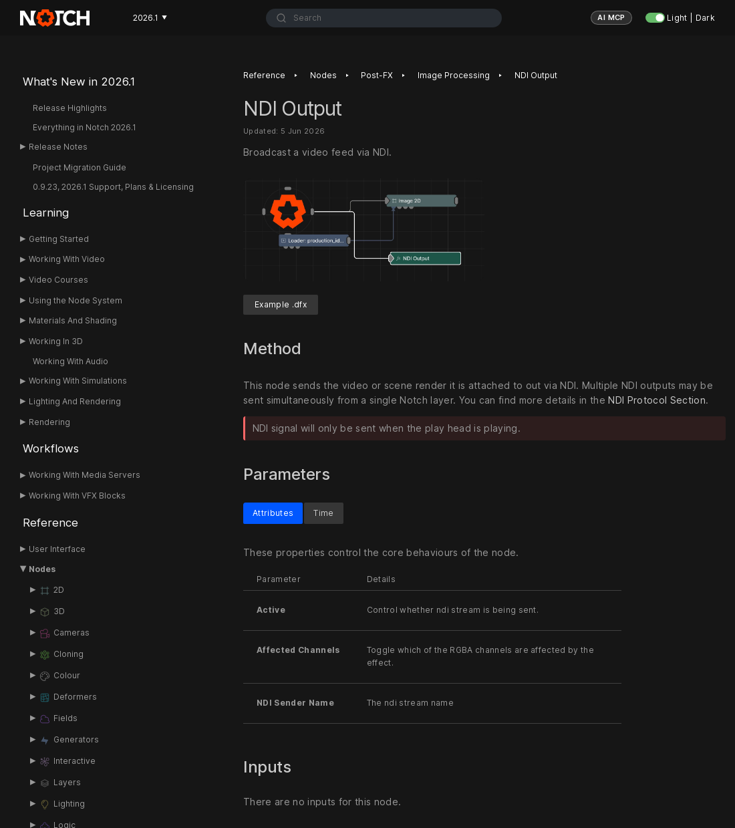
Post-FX (377, 75)
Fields (58, 719)
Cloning (61, 655)
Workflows (51, 448)
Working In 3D (56, 341)
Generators (69, 740)
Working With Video (67, 259)
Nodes (42, 569)
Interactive (67, 762)
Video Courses (58, 280)
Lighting (62, 805)
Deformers (68, 698)
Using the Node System (75, 300)
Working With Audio (70, 361)
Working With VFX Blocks (77, 496)
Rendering (49, 422)
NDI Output (535, 75)
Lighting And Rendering (75, 401)
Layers (60, 783)
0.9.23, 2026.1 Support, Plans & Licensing (113, 187)
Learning (46, 212)
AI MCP (611, 17)
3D (52, 612)
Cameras (64, 634)
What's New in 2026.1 (79, 81)
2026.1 (150, 18)
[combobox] (384, 18)
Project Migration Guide (79, 167)
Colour (59, 676)
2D (51, 591)
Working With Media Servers (84, 475)
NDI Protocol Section (657, 399)
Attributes (273, 513)
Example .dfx (281, 304)
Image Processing (454, 75)
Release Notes (58, 147)
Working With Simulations (78, 381)
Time (323, 513)
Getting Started (59, 239)
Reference (50, 522)
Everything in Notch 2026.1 (84, 127)
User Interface (57, 549)
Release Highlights (70, 108)
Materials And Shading (73, 320)
